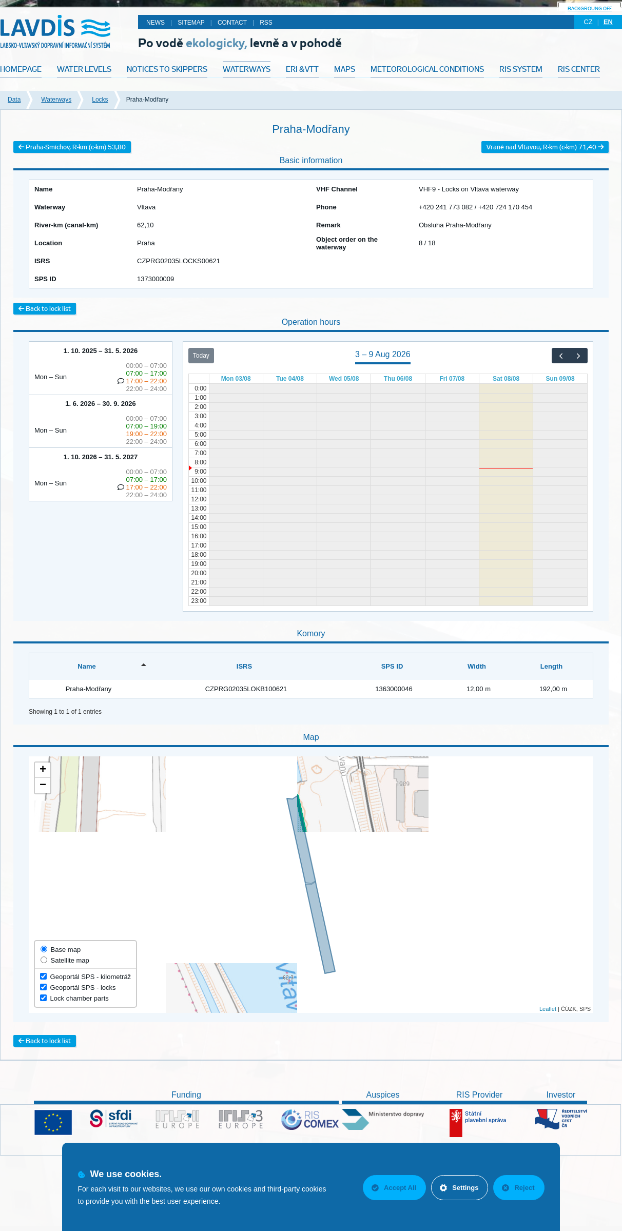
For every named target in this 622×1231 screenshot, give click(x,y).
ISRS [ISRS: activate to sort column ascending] (244, 666)
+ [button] (43, 770)
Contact (232, 22)
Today (201, 355)
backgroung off (590, 8)
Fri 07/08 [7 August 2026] (451, 378)
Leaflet (547, 1009)
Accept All (394, 1187)
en (608, 22)
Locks (100, 99)
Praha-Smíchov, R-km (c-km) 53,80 (72, 147)
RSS (266, 22)
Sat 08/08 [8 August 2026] (506, 378)
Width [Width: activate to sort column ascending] (477, 666)
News (155, 22)
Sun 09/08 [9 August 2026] (560, 378)
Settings (459, 1187)
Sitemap (191, 22)
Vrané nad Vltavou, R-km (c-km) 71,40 (545, 147)
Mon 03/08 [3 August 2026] (236, 378)
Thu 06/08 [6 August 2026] (398, 378)
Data (14, 99)
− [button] (43, 785)
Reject (518, 1187)
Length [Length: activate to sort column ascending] (551, 666)
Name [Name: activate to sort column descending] (86, 666)
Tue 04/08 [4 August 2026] (290, 378)
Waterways (56, 99)
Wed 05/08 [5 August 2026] (344, 378)
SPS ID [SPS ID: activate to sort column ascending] (392, 666)
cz (588, 22)
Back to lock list (44, 308)
